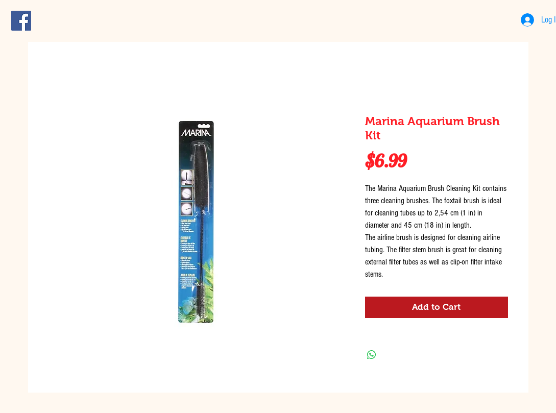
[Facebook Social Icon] (21, 21)
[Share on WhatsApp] (372, 355)
